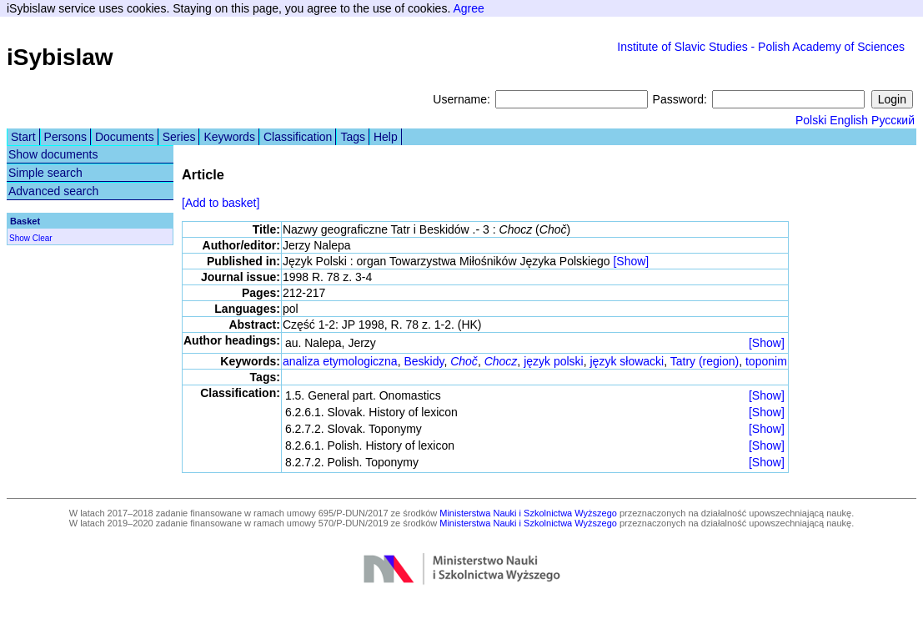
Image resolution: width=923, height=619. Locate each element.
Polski (810, 120)
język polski (554, 361)
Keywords (228, 136)
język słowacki (627, 361)
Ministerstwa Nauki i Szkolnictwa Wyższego (528, 513)
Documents (124, 136)
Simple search (45, 172)
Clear (43, 238)
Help (386, 136)
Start (23, 136)
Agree (468, 8)
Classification (297, 136)
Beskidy (424, 361)
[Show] (631, 261)
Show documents (53, 154)
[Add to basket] (220, 202)
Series (179, 136)
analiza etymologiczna (340, 361)
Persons (65, 136)
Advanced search (53, 191)
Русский (893, 120)
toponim (766, 361)
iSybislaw (60, 57)
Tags (352, 136)
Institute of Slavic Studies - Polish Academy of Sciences (761, 46)
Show (19, 238)
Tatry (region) (704, 361)
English (849, 120)
